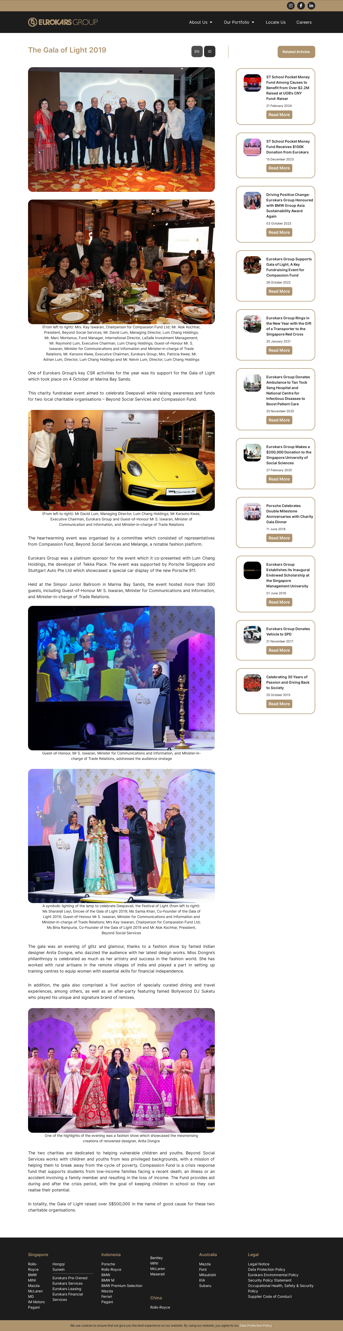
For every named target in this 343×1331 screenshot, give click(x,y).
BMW (32, 1275)
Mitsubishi (207, 1275)
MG (31, 1296)
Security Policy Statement (270, 1280)
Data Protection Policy (266, 1269)
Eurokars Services (67, 1283)
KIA (202, 1280)
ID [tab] (210, 51)
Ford (203, 1269)
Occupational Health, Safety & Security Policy (281, 1288)
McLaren (35, 1291)
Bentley (156, 1258)
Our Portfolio (239, 22)
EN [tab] (197, 51)
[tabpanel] (121, 629)
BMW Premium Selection (121, 1285)
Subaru (205, 1285)
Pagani (34, 1307)
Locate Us (276, 22)
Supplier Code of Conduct (270, 1296)
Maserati (157, 1274)
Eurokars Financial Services (67, 1297)
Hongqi (58, 1264)
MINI (32, 1280)
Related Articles (296, 52)
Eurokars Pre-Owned (69, 1278)
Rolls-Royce (33, 1267)
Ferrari (106, 1296)
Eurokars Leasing (66, 1288)
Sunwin (58, 1269)
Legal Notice (258, 1264)
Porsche (108, 1264)
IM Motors (36, 1302)
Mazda (34, 1285)
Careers (304, 22)
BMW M (107, 1280)
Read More (279, 114)
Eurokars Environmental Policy (273, 1275)
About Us (201, 22)
